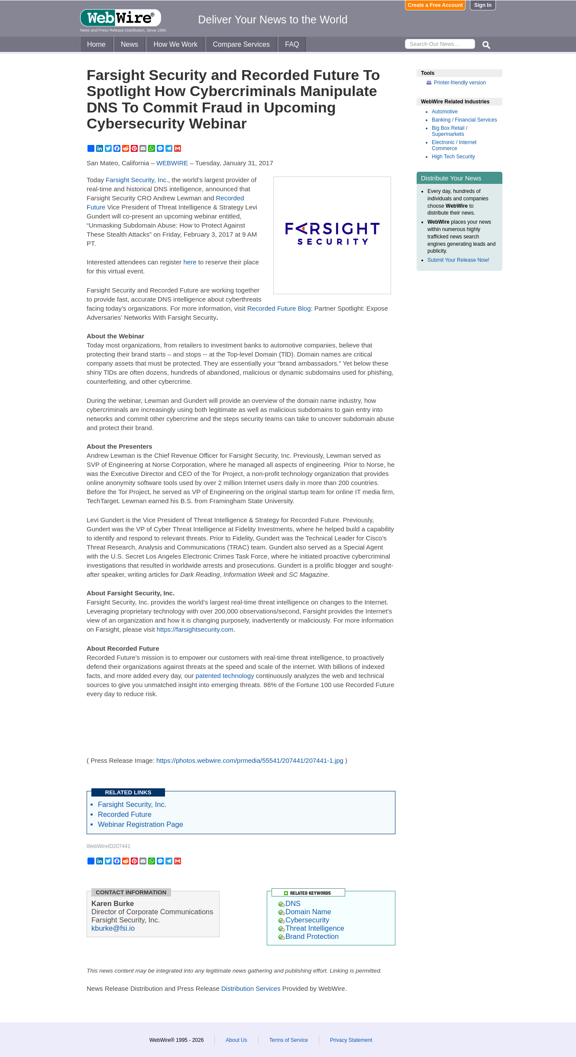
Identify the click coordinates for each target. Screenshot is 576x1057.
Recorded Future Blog (279, 308)
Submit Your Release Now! (458, 260)
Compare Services (241, 44)
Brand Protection (308, 936)
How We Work (175, 44)
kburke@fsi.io (113, 928)
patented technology (225, 675)
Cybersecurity (303, 920)
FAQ (292, 44)
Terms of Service (288, 1040)
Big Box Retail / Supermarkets (449, 131)
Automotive (445, 112)
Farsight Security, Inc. (137, 179)
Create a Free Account (435, 5)
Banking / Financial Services (464, 120)
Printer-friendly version (460, 83)
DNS (289, 903)
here (189, 262)
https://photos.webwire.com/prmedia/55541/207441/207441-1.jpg (249, 760)
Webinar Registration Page (140, 824)
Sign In (483, 5)
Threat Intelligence (311, 928)
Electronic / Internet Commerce (454, 145)
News (129, 44)
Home (96, 44)
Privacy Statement (351, 1040)
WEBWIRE (172, 163)
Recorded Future (125, 814)
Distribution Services (251, 988)
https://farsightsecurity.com (195, 629)
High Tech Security (453, 157)
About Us (236, 1040)
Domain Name (304, 912)
